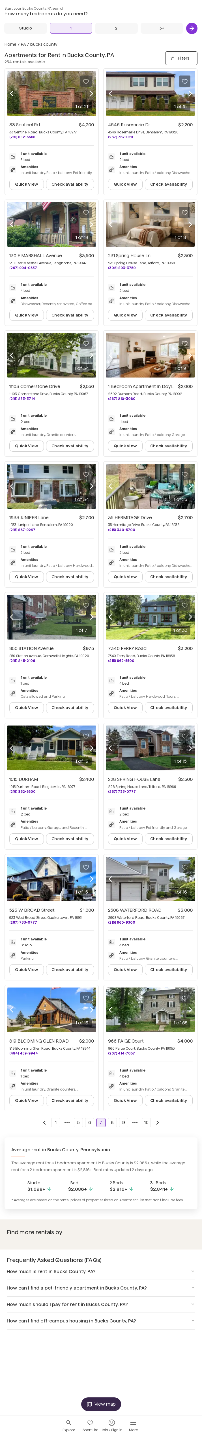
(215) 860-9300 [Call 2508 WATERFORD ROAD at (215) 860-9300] (121, 922)
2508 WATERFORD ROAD (135, 910)
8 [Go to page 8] (112, 1122)
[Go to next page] (157, 1122)
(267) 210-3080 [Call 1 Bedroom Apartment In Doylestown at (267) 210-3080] (122, 399)
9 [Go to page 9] (123, 1122)
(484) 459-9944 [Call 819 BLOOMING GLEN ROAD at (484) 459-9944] (23, 1053)
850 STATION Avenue (31, 648)
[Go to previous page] (44, 1122)
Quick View (26, 184)
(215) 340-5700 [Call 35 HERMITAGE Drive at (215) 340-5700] (121, 530)
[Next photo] (91, 93)
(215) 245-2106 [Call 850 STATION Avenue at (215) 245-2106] (22, 661)
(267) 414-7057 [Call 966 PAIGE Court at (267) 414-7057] (121, 1053)
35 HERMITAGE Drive (130, 517)
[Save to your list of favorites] (86, 81)
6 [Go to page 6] (89, 1122)
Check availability (69, 184)
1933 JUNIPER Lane (29, 517)
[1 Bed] (71, 28)
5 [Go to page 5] (78, 1122)
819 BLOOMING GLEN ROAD (39, 1041)
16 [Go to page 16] (146, 1122)
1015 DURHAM (23, 779)
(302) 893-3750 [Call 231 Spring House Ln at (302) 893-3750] (122, 268)
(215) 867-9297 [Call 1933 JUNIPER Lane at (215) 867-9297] (22, 530)
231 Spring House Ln (129, 255)
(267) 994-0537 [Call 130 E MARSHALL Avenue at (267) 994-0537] (23, 268)
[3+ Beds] (162, 28)
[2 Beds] (116, 28)
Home (10, 44)
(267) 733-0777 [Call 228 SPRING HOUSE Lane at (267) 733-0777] (122, 791)
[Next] (191, 28)
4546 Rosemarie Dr (129, 124)
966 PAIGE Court (126, 1041)
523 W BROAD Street (32, 910)
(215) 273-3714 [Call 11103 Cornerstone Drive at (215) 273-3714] (22, 399)
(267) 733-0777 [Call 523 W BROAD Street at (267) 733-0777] (23, 922)
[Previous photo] (11, 93)
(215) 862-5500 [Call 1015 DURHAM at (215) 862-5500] (22, 791)
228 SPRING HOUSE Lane (134, 779)
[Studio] (26, 28)
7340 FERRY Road (127, 648)
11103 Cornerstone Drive (34, 386)
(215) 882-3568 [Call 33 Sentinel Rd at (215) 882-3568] (22, 137)
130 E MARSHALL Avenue (35, 255)
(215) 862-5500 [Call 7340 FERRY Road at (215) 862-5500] (121, 661)
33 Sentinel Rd (24, 124)
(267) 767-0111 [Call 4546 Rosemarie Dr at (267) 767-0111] (120, 137)
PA (23, 44)
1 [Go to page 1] (56, 1122)
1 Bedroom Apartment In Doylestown (148, 386)
